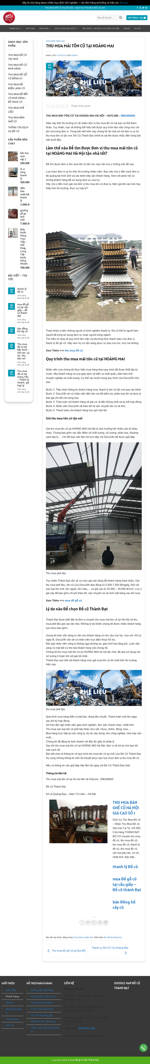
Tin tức (137, 28)
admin (74, 55)
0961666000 (128, 115)
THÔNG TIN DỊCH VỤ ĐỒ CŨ (18, 129)
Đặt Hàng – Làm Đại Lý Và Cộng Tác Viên (101, 28)
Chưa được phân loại (55, 41)
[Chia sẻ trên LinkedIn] (105, 922)
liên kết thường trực (113, 937)
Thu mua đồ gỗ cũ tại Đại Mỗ (66, 950)
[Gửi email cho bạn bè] (94, 922)
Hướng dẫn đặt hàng (42, 990)
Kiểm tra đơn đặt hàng (43, 1021)
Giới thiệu (30, 28)
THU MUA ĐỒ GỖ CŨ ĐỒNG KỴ (17, 76)
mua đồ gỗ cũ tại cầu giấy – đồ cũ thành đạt (23, 310)
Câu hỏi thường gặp (42, 1015)
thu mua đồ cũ (74, 350)
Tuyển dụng (12, 1019)
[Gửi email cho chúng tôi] (146, 8)
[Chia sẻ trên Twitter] (88, 922)
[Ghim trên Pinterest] (99, 922)
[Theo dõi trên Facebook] (137, 8)
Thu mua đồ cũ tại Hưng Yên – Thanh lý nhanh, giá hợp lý (23, 378)
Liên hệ (126, 28)
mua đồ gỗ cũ (73, 600)
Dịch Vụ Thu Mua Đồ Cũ (66, 28)
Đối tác (9, 1003)
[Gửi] (120, 17)
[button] (136, 17)
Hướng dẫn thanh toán (43, 996)
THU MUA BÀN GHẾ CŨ (16, 119)
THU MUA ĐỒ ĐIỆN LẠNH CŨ (16, 86)
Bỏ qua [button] (124, 3)
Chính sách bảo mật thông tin (45, 1029)
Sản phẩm (44, 28)
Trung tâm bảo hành (42, 1003)
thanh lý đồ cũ (22, 290)
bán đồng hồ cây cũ (22, 330)
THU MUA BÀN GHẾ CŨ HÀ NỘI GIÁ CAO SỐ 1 (126, 808)
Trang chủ (15, 28)
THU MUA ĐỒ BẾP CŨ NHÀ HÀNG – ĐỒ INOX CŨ (18, 98)
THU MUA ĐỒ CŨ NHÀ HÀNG (17, 67)
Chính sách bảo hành (42, 1009)
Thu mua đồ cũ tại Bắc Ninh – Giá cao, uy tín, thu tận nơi (23, 351)
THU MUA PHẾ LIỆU (16, 110)
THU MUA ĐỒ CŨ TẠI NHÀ (17, 57)
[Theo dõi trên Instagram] (140, 8)
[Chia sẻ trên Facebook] (82, 922)
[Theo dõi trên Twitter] (143, 8)
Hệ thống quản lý (14, 1011)
